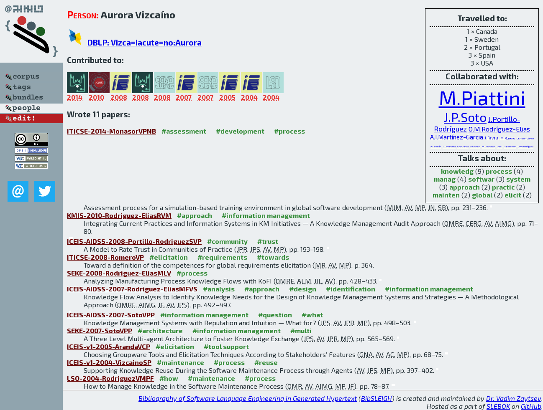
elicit (513, 195)
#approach (194, 215)
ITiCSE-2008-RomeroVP (105, 257)
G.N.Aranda (463, 146)
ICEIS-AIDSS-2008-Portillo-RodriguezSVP (134, 241)
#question (275, 315)
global (482, 195)
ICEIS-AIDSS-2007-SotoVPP (111, 315)
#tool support (226, 346)
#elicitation (168, 257)
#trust (267, 241)
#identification (350, 289)
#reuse (266, 362)
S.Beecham (510, 146)
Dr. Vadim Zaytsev (513, 398)
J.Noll (499, 146)
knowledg (457, 171)
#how (168, 378)
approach (464, 187)
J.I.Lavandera (449, 146)
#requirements (222, 257)
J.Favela (492, 138)
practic (503, 187)
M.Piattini (482, 97)
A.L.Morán (435, 146)
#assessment (183, 131)
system (518, 179)
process (499, 171)
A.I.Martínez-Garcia (456, 137)
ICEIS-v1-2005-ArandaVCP (108, 346)
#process (289, 131)
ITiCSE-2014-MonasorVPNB (111, 131)
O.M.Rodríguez (525, 146)
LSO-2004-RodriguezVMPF (110, 378)
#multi (301, 330)
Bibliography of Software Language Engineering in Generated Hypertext (247, 398)
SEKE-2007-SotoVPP (99, 330)
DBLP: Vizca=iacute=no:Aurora (144, 42)
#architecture (160, 330)
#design (302, 289)
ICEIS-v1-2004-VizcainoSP (109, 362)
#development (240, 131)
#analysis (219, 289)
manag (445, 179)
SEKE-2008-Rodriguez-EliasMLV (119, 273)
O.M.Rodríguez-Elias (499, 129)
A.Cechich (475, 146)
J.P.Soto (465, 116)
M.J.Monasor (488, 146)
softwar (481, 179)
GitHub (531, 406)
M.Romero (507, 138)
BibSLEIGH (376, 398)
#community (227, 241)
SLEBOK (498, 406)
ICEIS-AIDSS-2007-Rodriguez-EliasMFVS (132, 289)
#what (312, 315)
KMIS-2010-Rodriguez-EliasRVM (119, 215)
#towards (273, 257)
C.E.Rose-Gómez (525, 138)
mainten (446, 195)
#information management (266, 215)
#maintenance (180, 362)
